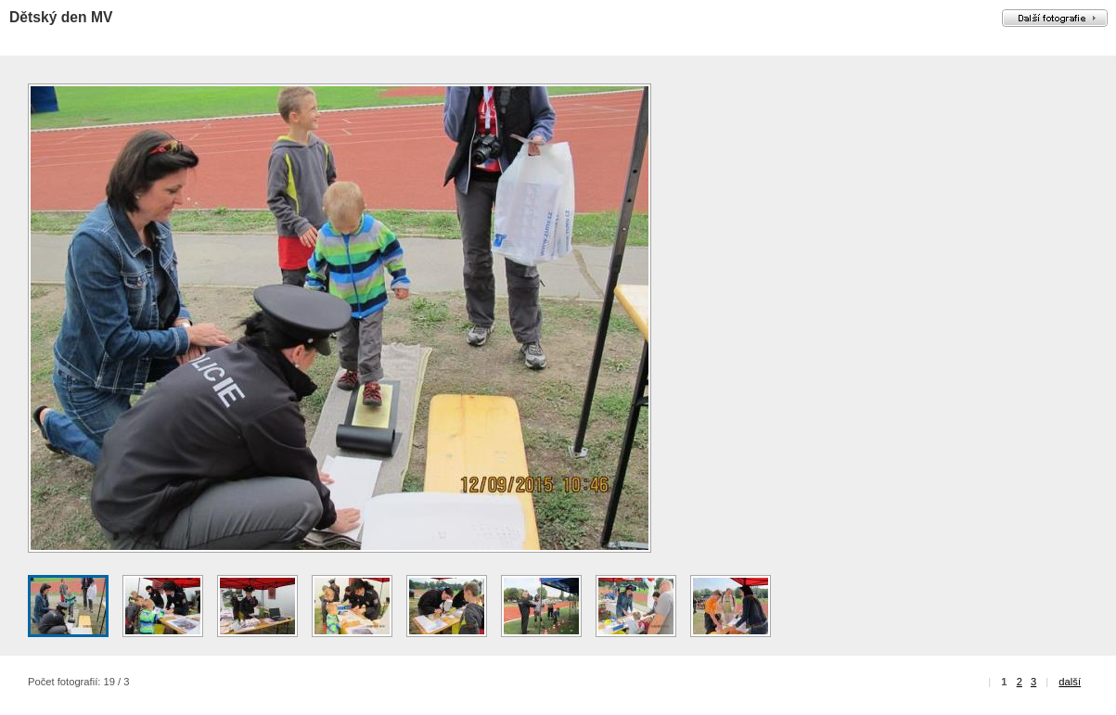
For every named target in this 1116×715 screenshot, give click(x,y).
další (1069, 681)
